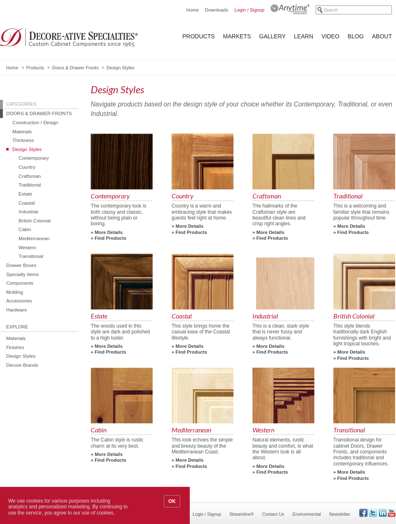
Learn (304, 36)
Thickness (23, 140)
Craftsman (30, 176)
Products (198, 36)
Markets (237, 36)
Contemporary (34, 158)
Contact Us (273, 514)
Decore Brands (22, 365)
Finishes (15, 347)
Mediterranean (34, 238)
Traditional (30, 184)
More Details (109, 232)
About (382, 36)
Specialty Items (22, 274)
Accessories (19, 300)
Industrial (28, 211)
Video (330, 36)
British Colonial (35, 220)
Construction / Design (35, 122)
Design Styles (27, 149)
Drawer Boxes (21, 265)
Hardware (16, 309)
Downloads (216, 9)
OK (172, 501)
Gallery (272, 36)
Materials (22, 131)
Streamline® (241, 514)
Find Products (111, 238)
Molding (14, 292)
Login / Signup (249, 9)
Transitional (31, 256)
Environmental (306, 514)
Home (192, 9)
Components (19, 283)
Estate (25, 193)
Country (27, 167)
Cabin (25, 229)
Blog (356, 36)
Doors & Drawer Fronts (75, 67)
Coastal (27, 202)
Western (27, 247)
